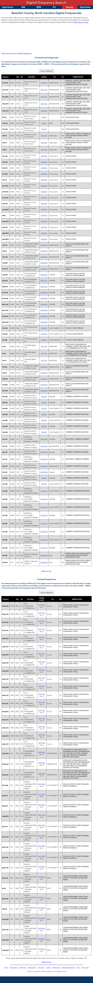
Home (6, 967)
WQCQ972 (41, 784)
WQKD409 (44, 439)
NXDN (39, 6)
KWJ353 (43, 117)
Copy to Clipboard (46, 71)
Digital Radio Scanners (68, 967)
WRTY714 (44, 346)
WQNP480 (44, 452)
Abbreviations (56, 967)
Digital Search (7, 6)
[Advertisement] (46, 37)
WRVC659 (41, 752)
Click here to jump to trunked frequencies (16, 53)
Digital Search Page (81, 22)
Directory (69, 6)
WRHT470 (44, 83)
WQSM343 (42, 877)
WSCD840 (43, 499)
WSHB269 (43, 245)
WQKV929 (44, 446)
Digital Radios (85, 6)
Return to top (46, 571)
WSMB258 (44, 555)
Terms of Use (85, 967)
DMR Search (23, 967)
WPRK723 (44, 328)
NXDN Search (32, 967)
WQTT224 (41, 605)
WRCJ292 (44, 135)
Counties (48, 967)
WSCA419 (44, 491)
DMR (23, 6)
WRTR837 (44, 156)
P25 (54, 6)
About (78, 967)
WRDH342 (43, 275)
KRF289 (43, 396)
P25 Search (41, 967)
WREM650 (43, 292)
